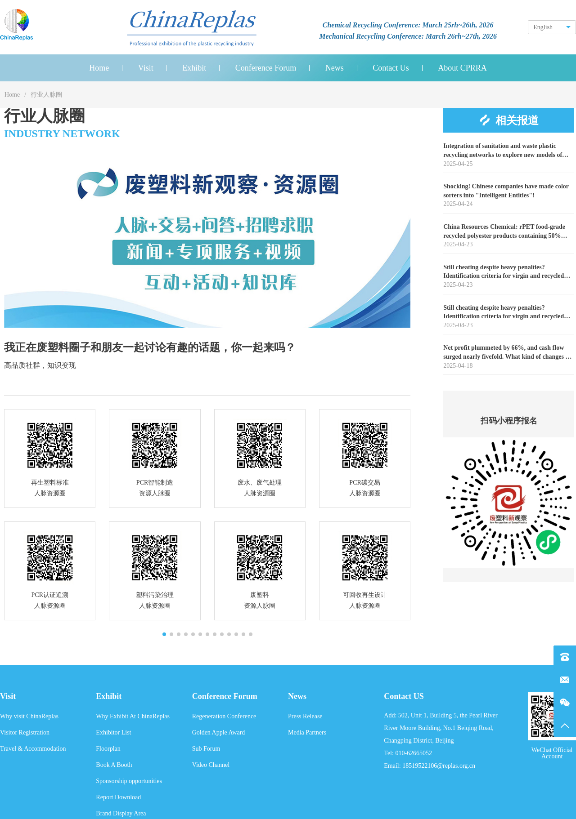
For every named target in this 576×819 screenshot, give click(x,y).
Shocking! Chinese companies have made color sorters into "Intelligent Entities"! (506, 191)
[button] (164, 634)
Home (12, 94)
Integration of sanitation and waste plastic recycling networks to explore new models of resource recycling (502, 150)
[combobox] (552, 27)
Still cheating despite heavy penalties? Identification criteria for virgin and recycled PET (503, 272)
